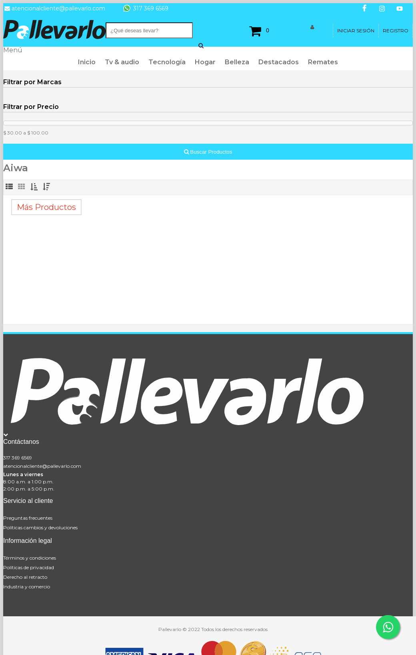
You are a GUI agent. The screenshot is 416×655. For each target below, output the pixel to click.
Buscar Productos (208, 152)
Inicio (87, 62)
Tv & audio (122, 62)
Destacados (278, 62)
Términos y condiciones (29, 558)
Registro (395, 31)
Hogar (205, 62)
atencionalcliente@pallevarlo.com (42, 466)
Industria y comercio (26, 587)
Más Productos (46, 207)
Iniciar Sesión (355, 31)
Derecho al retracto (25, 577)
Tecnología (167, 62)
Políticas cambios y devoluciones (40, 527)
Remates (323, 62)
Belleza (237, 62)
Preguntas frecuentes (27, 518)
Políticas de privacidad (28, 567)
